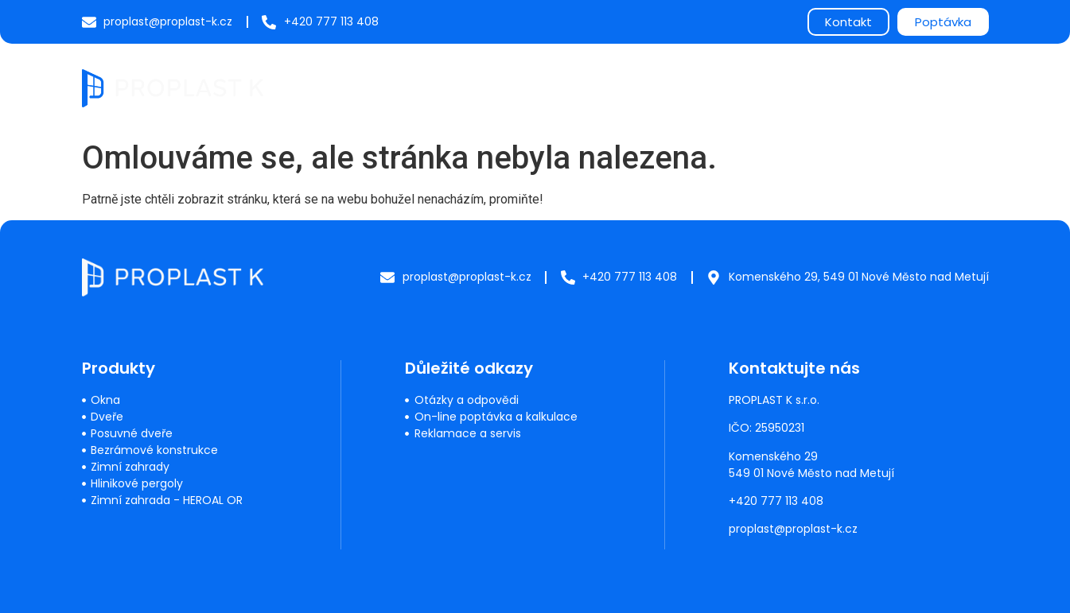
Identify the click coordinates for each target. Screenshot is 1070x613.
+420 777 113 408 (777, 501)
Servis (567, 87)
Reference (863, 87)
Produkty (486, 87)
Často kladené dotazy (677, 87)
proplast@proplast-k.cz (794, 529)
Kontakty (948, 87)
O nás (788, 87)
